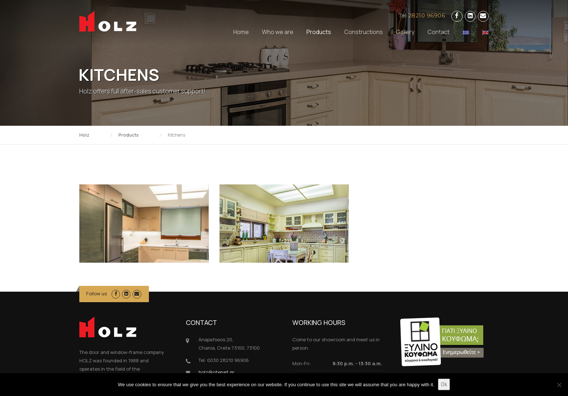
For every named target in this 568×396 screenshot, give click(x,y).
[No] (559, 384)
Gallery (405, 32)
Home (241, 32)
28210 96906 (426, 15)
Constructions (363, 32)
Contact (438, 32)
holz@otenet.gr (216, 330)
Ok (444, 384)
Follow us (96, 251)
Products (318, 32)
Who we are (277, 32)
